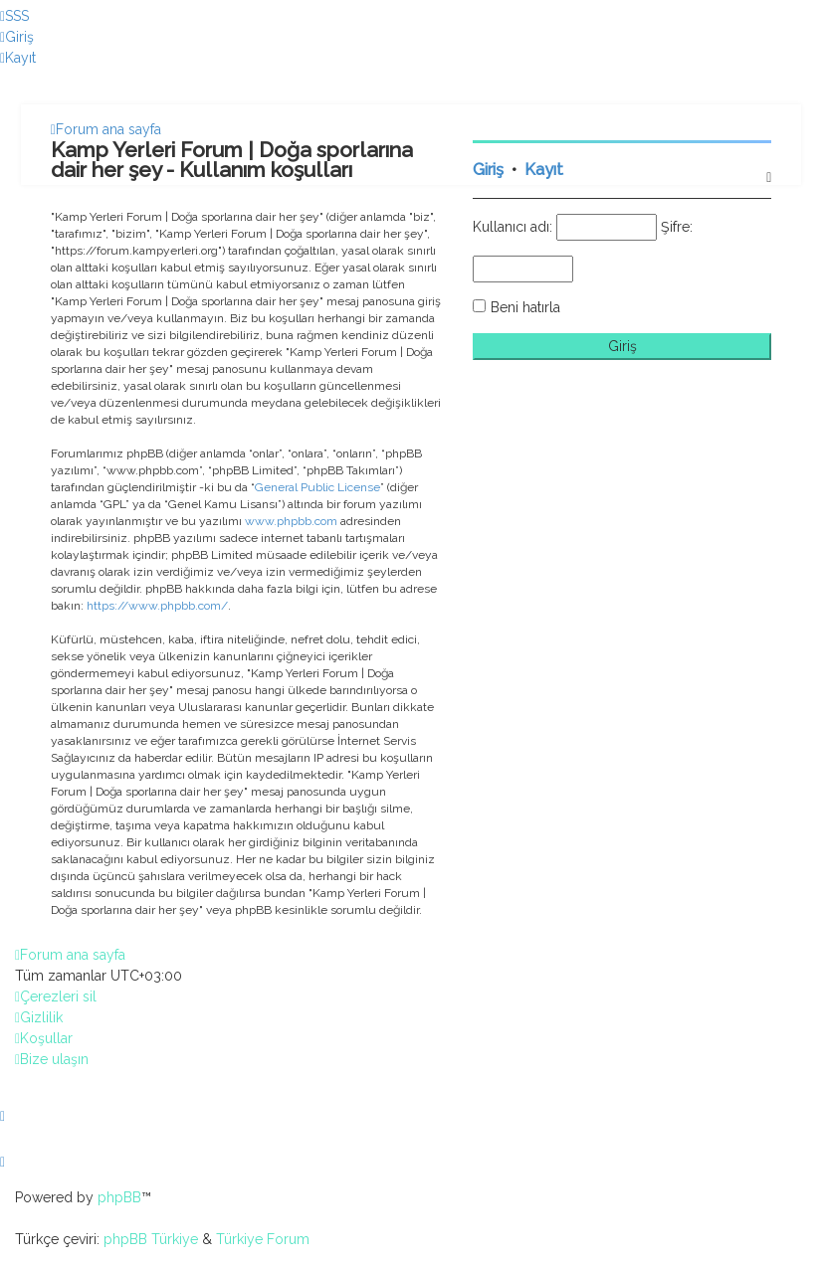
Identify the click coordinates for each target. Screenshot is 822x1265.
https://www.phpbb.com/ (157, 606)
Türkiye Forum (262, 1239)
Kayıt (543, 169)
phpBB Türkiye (150, 1239)
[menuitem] (14, 16)
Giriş (488, 169)
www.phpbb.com (291, 521)
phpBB (119, 1197)
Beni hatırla (525, 307)
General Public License (317, 487)
